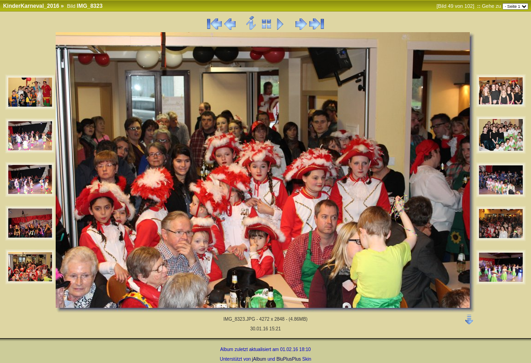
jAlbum (259, 359)
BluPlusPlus (289, 359)
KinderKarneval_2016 (31, 6)
